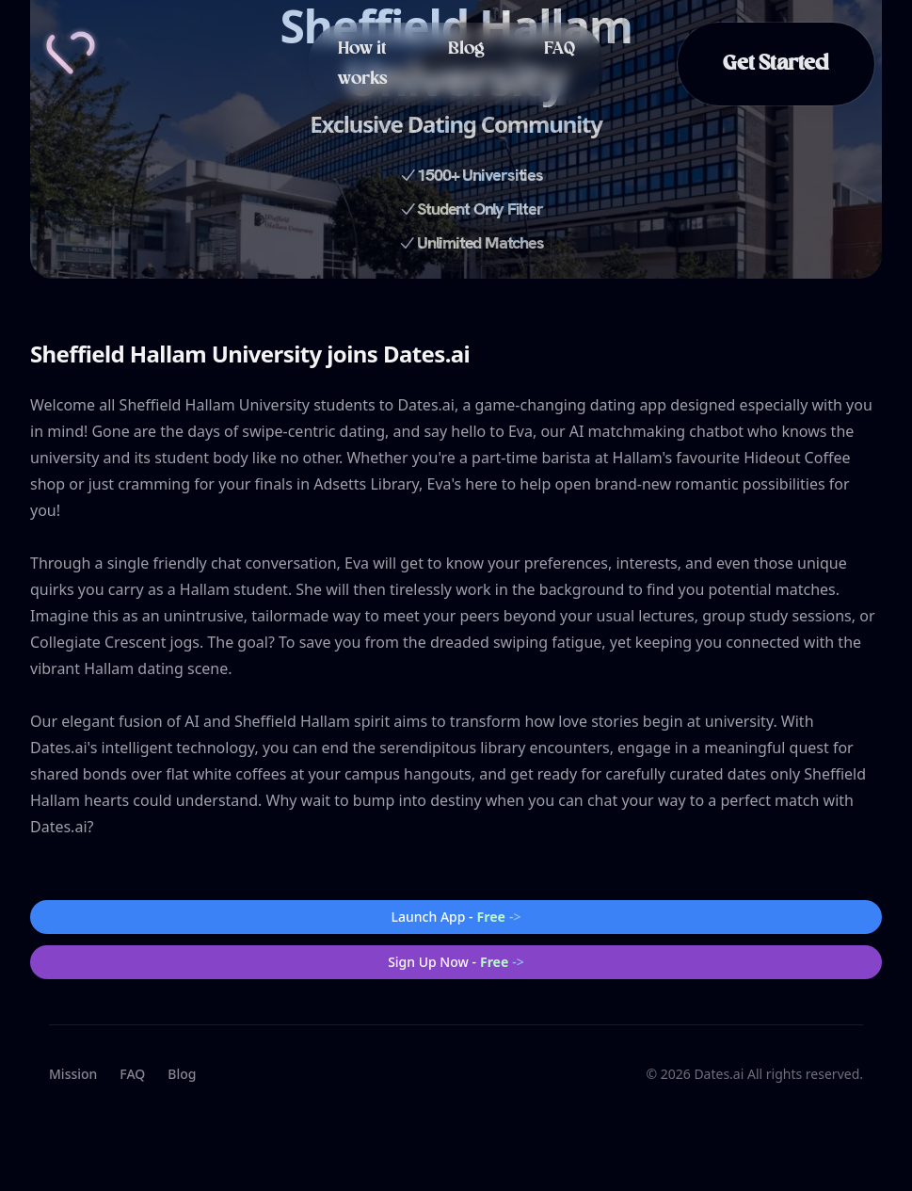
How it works (363, 64)
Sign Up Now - (456, 962)
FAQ (559, 49)
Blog (466, 49)
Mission (73, 1074)
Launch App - (456, 917)
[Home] (71, 53)
